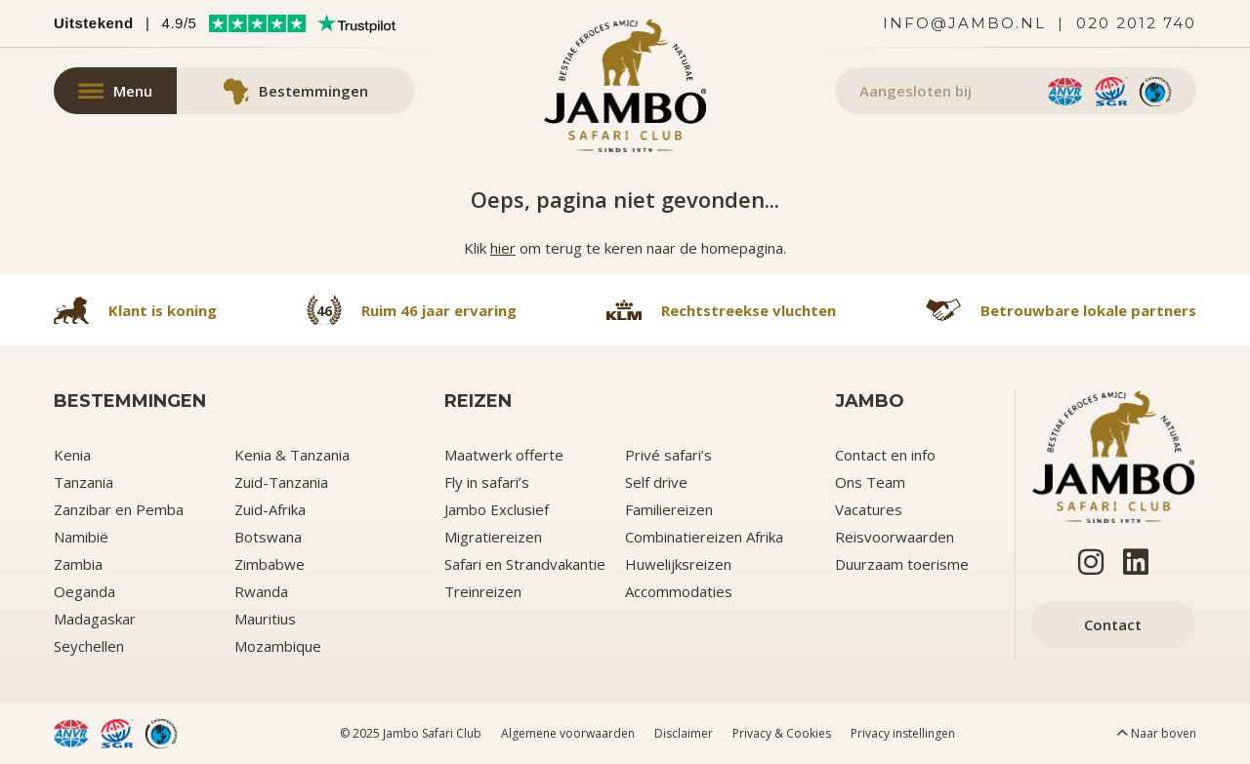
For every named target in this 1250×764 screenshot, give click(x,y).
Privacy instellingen (903, 733)
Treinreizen (482, 591)
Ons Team (870, 482)
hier (503, 248)
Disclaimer (683, 733)
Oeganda (84, 591)
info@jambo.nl (964, 23)
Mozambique (277, 646)
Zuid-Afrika (270, 509)
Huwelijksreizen (678, 564)
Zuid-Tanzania (281, 482)
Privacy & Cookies (781, 733)
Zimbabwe (269, 564)
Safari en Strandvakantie (524, 564)
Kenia (72, 454)
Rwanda (261, 591)
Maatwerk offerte (503, 454)
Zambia (78, 564)
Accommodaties (678, 591)
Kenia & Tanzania (292, 454)
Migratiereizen (493, 536)
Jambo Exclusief (496, 509)
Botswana (268, 536)
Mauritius (265, 618)
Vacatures (868, 509)
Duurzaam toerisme (902, 564)
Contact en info (885, 454)
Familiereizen (669, 509)
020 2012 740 (1136, 23)
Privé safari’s (668, 454)
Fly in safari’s (486, 482)
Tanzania (83, 482)
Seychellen (89, 646)
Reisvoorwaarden (894, 536)
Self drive (656, 482)
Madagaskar (95, 618)
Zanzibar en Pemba (119, 509)
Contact (1113, 624)
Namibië (81, 536)
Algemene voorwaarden (568, 733)
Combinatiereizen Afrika (704, 536)
